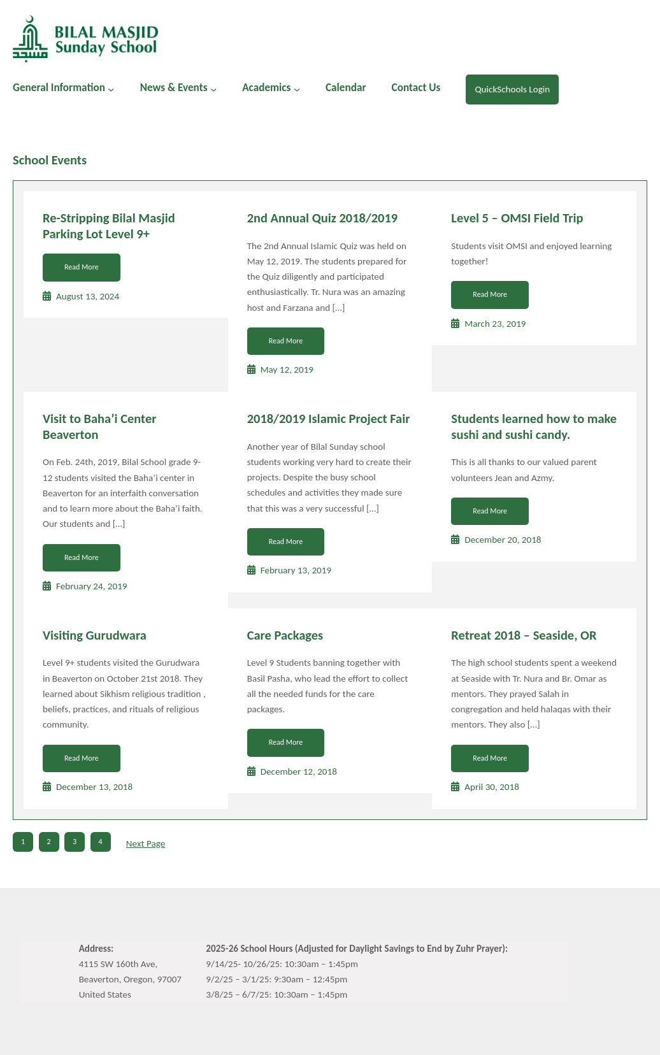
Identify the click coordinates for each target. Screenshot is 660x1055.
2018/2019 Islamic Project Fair (328, 418)
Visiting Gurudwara (95, 635)
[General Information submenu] (111, 89)
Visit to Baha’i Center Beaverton (99, 426)
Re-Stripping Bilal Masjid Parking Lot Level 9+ (109, 225)
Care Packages (285, 635)
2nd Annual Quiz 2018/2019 (322, 218)
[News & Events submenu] (213, 89)
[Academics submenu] (297, 89)
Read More (81, 266)
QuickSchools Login (512, 89)
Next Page (145, 843)
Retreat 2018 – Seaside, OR (523, 635)
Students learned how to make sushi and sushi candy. (534, 426)
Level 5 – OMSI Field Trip (517, 218)
